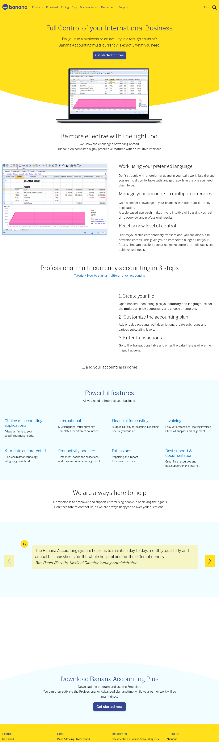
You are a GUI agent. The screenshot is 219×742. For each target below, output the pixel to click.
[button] (210, 561)
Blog (74, 7)
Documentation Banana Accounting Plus (135, 739)
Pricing (65, 7)
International (69, 420)
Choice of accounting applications (23, 423)
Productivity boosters (77, 450)
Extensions (121, 450)
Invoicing (173, 420)
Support (123, 7)
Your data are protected (25, 450)
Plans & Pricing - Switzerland (73, 739)
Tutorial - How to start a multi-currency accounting (109, 276)
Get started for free (109, 55)
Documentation (89, 7)
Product (36, 7)
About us (171, 739)
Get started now (109, 706)
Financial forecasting (130, 420)
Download (52, 7)
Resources (107, 7)
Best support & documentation (178, 453)
